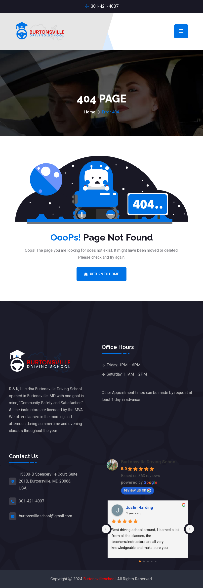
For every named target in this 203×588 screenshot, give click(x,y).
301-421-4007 (105, 6)
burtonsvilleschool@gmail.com (45, 516)
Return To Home (101, 274)
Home (89, 112)
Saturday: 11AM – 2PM (127, 374)
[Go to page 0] (140, 561)
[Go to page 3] (151, 561)
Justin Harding (139, 507)
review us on (137, 490)
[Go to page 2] (148, 561)
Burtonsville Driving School (149, 461)
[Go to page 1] (144, 561)
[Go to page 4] (155, 561)
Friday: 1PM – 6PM (123, 365)
